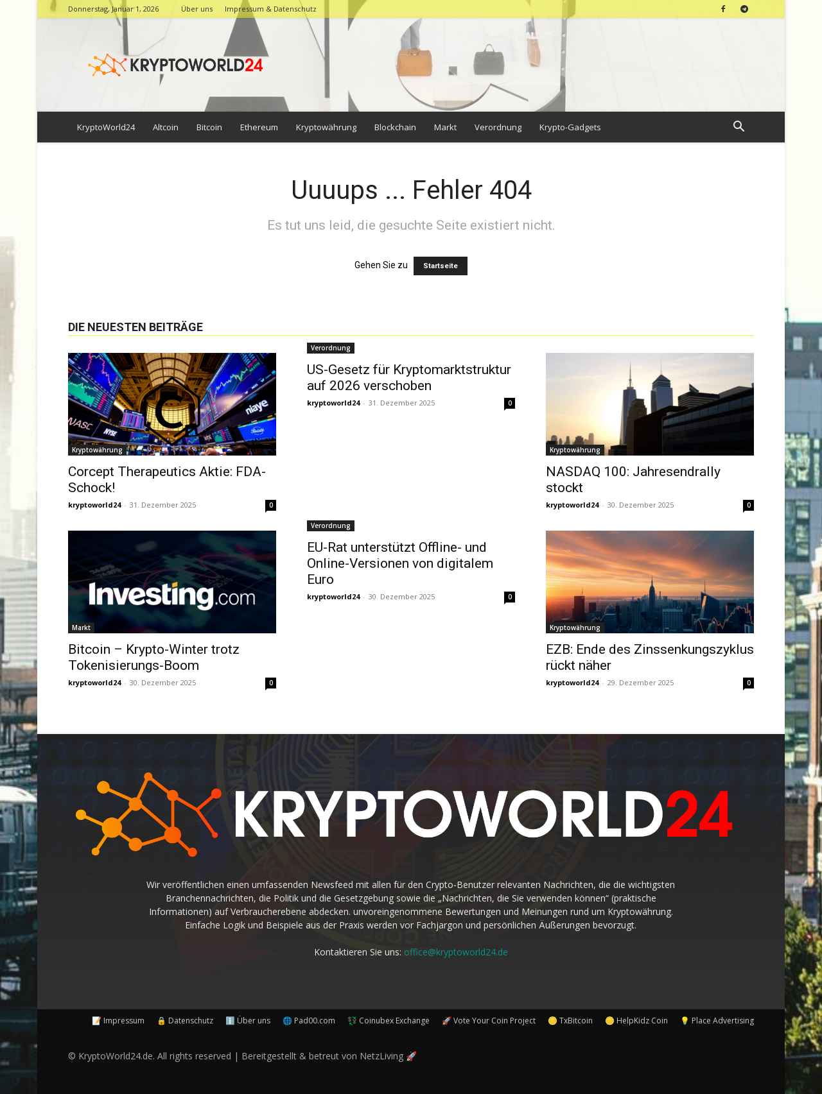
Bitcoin (209, 127)
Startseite (440, 266)
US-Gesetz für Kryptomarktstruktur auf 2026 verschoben (409, 377)
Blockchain (395, 127)
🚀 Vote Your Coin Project (489, 1020)
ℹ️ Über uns (247, 1020)
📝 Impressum (118, 1020)
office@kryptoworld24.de (456, 952)
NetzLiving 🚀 (388, 1056)
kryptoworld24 (94, 504)
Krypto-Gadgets (570, 127)
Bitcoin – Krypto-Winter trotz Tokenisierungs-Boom (154, 657)
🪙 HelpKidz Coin (636, 1020)
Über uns (197, 8)
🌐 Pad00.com (309, 1020)
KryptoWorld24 (106, 127)
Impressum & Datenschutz (271, 8)
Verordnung (498, 127)
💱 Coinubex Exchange (388, 1020)
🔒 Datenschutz (185, 1020)
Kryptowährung (326, 127)
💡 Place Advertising (717, 1020)
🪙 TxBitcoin (570, 1020)
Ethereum (259, 127)
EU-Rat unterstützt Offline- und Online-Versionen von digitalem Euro (400, 563)
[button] (738, 128)
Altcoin (166, 127)
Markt (445, 127)
